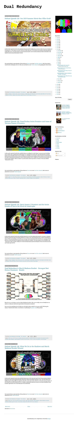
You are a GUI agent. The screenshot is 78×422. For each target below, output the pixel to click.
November (59, 52)
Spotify (57, 140)
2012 (57, 94)
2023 (57, 42)
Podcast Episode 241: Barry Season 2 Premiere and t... (64, 71)
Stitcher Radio (59, 142)
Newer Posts (7, 406)
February (59, 80)
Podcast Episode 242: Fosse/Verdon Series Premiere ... (64, 68)
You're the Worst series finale (32, 261)
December (59, 50)
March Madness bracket (19, 339)
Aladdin (9, 93)
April (58, 63)
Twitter (57, 145)
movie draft (38, 93)
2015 (57, 89)
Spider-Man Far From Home (45, 93)
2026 (57, 37)
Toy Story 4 (34, 95)
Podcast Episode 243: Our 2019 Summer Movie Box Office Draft (28, 18)
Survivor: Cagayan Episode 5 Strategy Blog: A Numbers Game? (66, 112)
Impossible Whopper (29, 400)
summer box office (8, 95)
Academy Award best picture (23, 338)
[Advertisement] (28, 108)
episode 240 (33, 307)
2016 (57, 87)
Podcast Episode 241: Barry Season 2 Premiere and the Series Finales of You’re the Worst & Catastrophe (27, 205)
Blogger (49, 418)
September (59, 55)
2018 (57, 84)
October (59, 53)
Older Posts (49, 406)
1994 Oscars (10, 338)
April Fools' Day (11, 400)
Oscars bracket (43, 339)
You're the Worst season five (21, 261)
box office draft (14, 93)
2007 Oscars (15, 338)
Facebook (58, 138)
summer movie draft (16, 95)
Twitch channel (34, 64)
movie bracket (26, 339)
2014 (57, 90)
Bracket (6, 339)
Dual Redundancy (23, 6)
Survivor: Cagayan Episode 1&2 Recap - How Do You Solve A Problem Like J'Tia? (66, 107)
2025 (57, 39)
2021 (57, 45)
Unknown (60, 132)
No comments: (23, 92)
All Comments (59, 155)
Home (28, 406)
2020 (57, 47)
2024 (57, 41)
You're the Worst (13, 261)
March (58, 78)
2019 (57, 49)
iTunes (28, 63)
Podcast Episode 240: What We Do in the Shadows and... (64, 76)
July (58, 58)
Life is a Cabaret (27, 178)
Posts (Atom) (12, 408)
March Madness (11, 339)
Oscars (31, 339)
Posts (57, 153)
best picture (38, 338)
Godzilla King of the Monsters (30, 93)
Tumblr (57, 146)
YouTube (58, 148)
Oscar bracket (20, 401)
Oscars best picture (36, 339)
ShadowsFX (25, 401)
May (58, 62)
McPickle (7, 401)
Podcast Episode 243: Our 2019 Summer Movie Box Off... (63, 66)
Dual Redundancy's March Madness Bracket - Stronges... (64, 74)
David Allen (60, 128)
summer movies (23, 95)
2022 (57, 44)
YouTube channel (38, 63)
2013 (57, 92)
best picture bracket (44, 338)
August (58, 57)
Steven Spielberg (36, 178)
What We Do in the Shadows (33, 401)
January (59, 82)
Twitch (57, 143)
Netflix (31, 178)
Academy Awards (32, 338)
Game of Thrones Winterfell (18, 178)
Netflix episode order (13, 401)
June (58, 60)
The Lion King (28, 95)
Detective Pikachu (21, 93)
